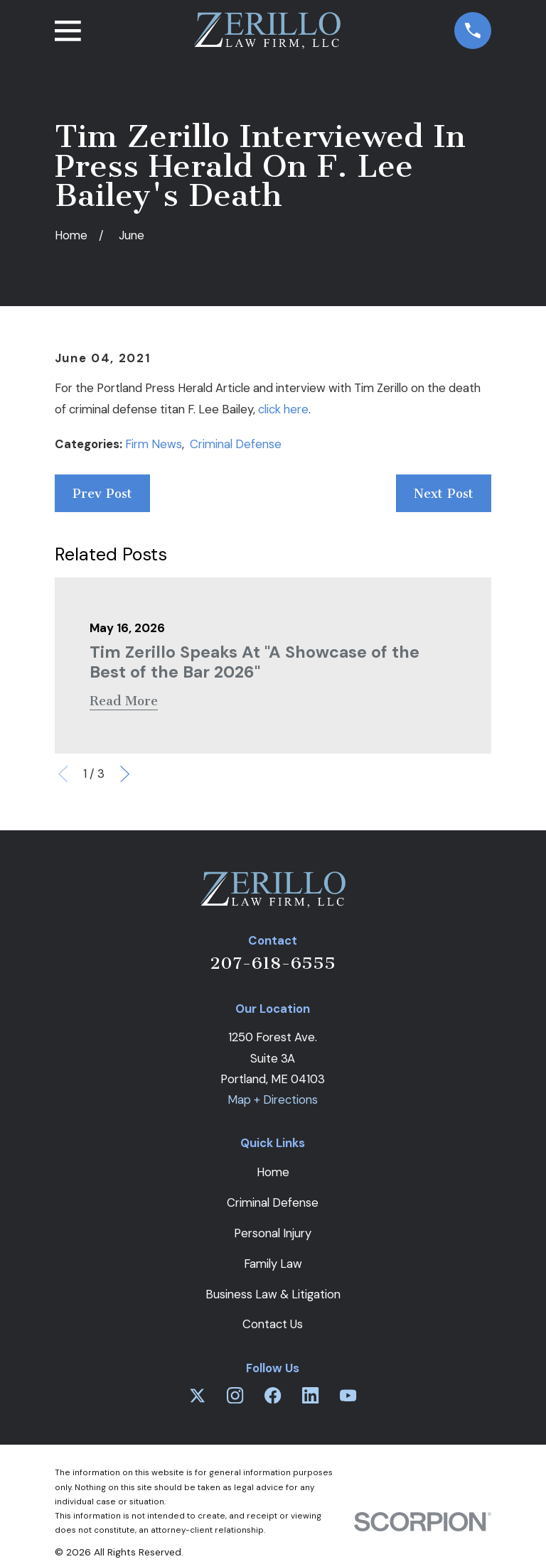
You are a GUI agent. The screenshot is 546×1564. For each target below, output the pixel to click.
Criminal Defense (236, 444)
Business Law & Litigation (273, 1294)
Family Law (273, 1263)
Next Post (443, 493)
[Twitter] (197, 1395)
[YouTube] (348, 1395)
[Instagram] (235, 1395)
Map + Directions (273, 1099)
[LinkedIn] (310, 1395)
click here (283, 409)
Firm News (153, 444)
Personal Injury (272, 1233)
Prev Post (102, 493)
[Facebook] (272, 1395)
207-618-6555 (273, 963)
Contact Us (272, 1324)
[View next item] (125, 774)
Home (273, 1172)
